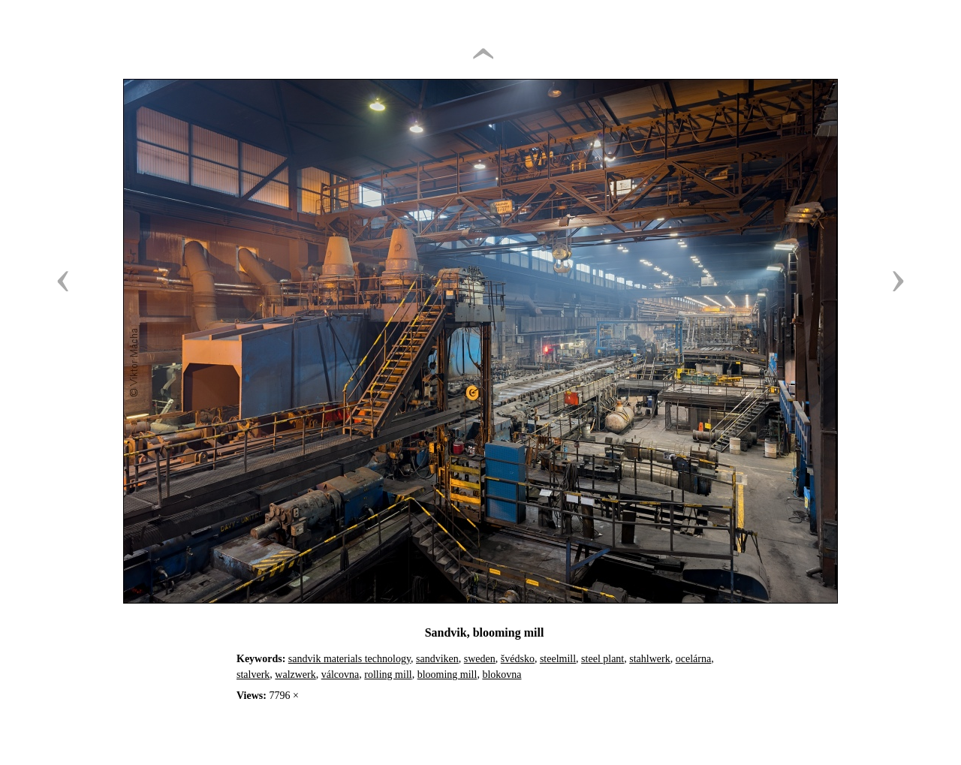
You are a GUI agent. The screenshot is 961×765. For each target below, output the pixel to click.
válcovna (340, 674)
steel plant (602, 658)
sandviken (437, 658)
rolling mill (387, 674)
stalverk (253, 674)
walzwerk (295, 674)
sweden (480, 658)
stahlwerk (649, 658)
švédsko (518, 658)
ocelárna (693, 658)
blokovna (501, 674)
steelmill (558, 658)
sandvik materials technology (349, 658)
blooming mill (447, 674)
